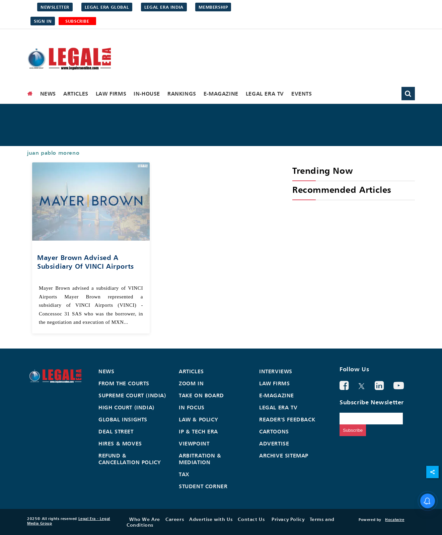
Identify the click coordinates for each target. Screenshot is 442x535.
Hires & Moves (120, 443)
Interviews (275, 371)
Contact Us (251, 519)
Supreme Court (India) (132, 395)
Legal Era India (163, 7)
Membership (213, 7)
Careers (174, 519)
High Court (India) (126, 407)
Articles (75, 93)
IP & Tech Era (198, 431)
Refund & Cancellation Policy (129, 458)
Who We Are (144, 519)
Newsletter (55, 7)
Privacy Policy (288, 519)
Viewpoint (194, 443)
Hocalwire (394, 519)
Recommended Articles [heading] (341, 189)
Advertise (274, 443)
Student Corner (203, 486)
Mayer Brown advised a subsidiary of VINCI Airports (85, 261)
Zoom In (191, 383)
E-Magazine (221, 93)
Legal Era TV (265, 93)
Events (301, 93)
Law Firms (111, 93)
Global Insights (122, 419)
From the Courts (123, 383)
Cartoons (274, 431)
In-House (147, 93)
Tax (184, 474)
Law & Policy (198, 419)
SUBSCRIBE (77, 21)
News (48, 93)
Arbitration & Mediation (200, 458)
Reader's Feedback (287, 419)
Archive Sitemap (283, 455)
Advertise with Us (210, 519)
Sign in (43, 21)
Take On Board (201, 395)
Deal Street (116, 431)
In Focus (192, 407)
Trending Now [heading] (322, 170)
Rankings (181, 93)
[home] (30, 93)
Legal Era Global (107, 7)
